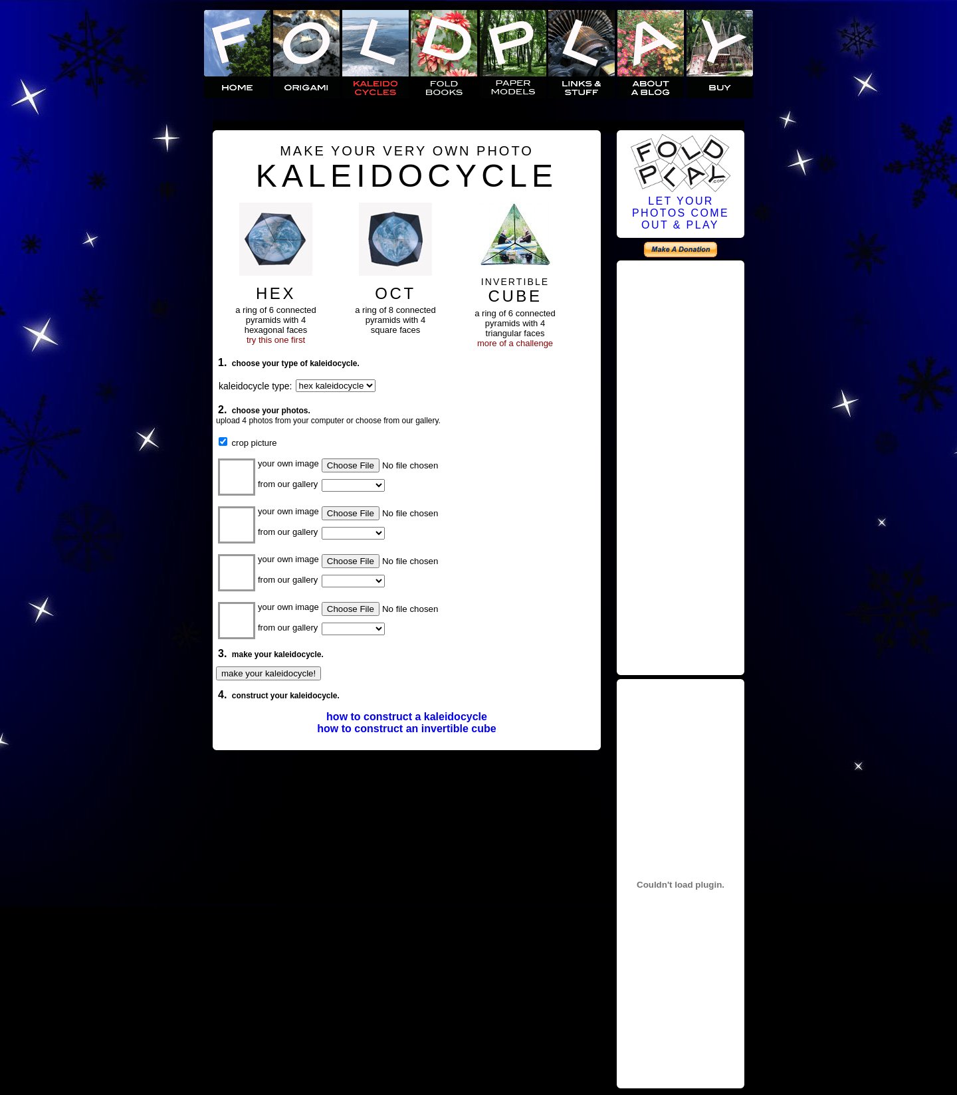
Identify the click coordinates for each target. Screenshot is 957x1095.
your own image (288, 463)
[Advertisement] (680, 465)
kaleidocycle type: (255, 386)
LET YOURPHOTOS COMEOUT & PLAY (680, 213)
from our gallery (288, 484)
